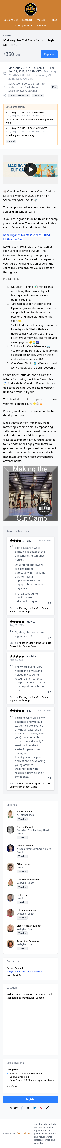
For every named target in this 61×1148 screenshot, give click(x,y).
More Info (42, 19)
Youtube (41, 25)
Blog (54, 19)
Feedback (27, 19)
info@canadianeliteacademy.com (24, 971)
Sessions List (10, 19)
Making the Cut (23, 25)
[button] (49, 54)
